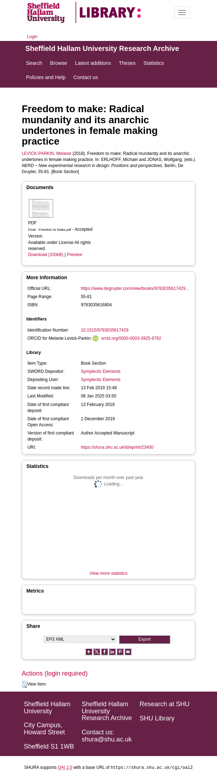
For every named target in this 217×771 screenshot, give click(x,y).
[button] (24, 684)
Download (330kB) (45, 254)
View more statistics (109, 573)
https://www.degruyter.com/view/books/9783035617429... (135, 288)
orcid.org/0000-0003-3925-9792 (131, 338)
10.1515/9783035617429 (104, 330)
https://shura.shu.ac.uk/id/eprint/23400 (117, 447)
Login (32, 36)
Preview (74, 254)
